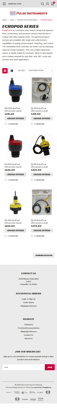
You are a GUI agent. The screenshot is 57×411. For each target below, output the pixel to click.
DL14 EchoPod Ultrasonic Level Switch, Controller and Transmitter (40, 221)
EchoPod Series (46, 20)
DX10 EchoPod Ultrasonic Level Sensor (13, 109)
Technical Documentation (28, 328)
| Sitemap (38, 385)
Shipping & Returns (29, 306)
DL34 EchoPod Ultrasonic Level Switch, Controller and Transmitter (40, 165)
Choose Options (15, 118)
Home (4, 20)
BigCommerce (19, 387)
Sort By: (21, 70)
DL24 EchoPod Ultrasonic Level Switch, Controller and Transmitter (14, 221)
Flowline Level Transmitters (27, 20)
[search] (42, 4)
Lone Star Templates (42, 387)
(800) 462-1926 (14, 4)
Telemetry (28, 324)
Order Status (28, 302)
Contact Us (28, 335)
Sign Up (32, 299)
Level (12, 20)
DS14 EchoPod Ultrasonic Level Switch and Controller (13, 165)
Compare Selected (43, 255)
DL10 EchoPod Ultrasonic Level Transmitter (39, 109)
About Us (28, 338)
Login (24, 299)
